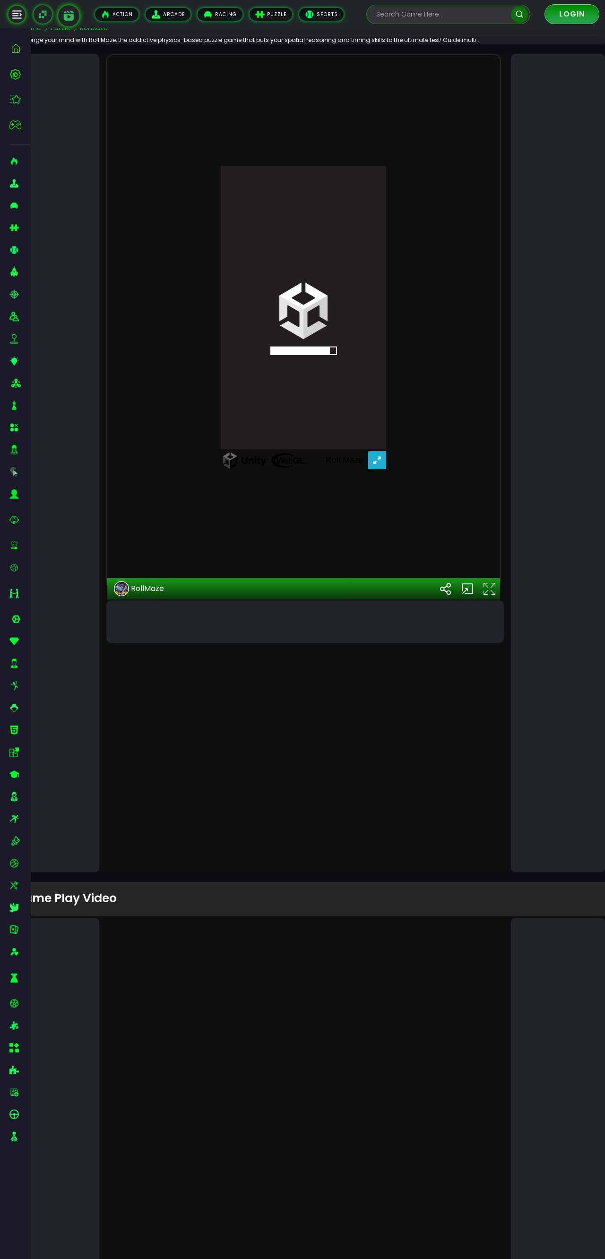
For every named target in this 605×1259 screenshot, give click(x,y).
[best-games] (20, 74)
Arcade (168, 14)
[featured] (20, 99)
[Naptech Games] (42, 14)
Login (572, 13)
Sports (321, 14)
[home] (20, 48)
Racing (220, 14)
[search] (519, 14)
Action (117, 14)
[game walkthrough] (68, 15)
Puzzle (270, 14)
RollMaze (162, 786)
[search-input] (441, 14)
